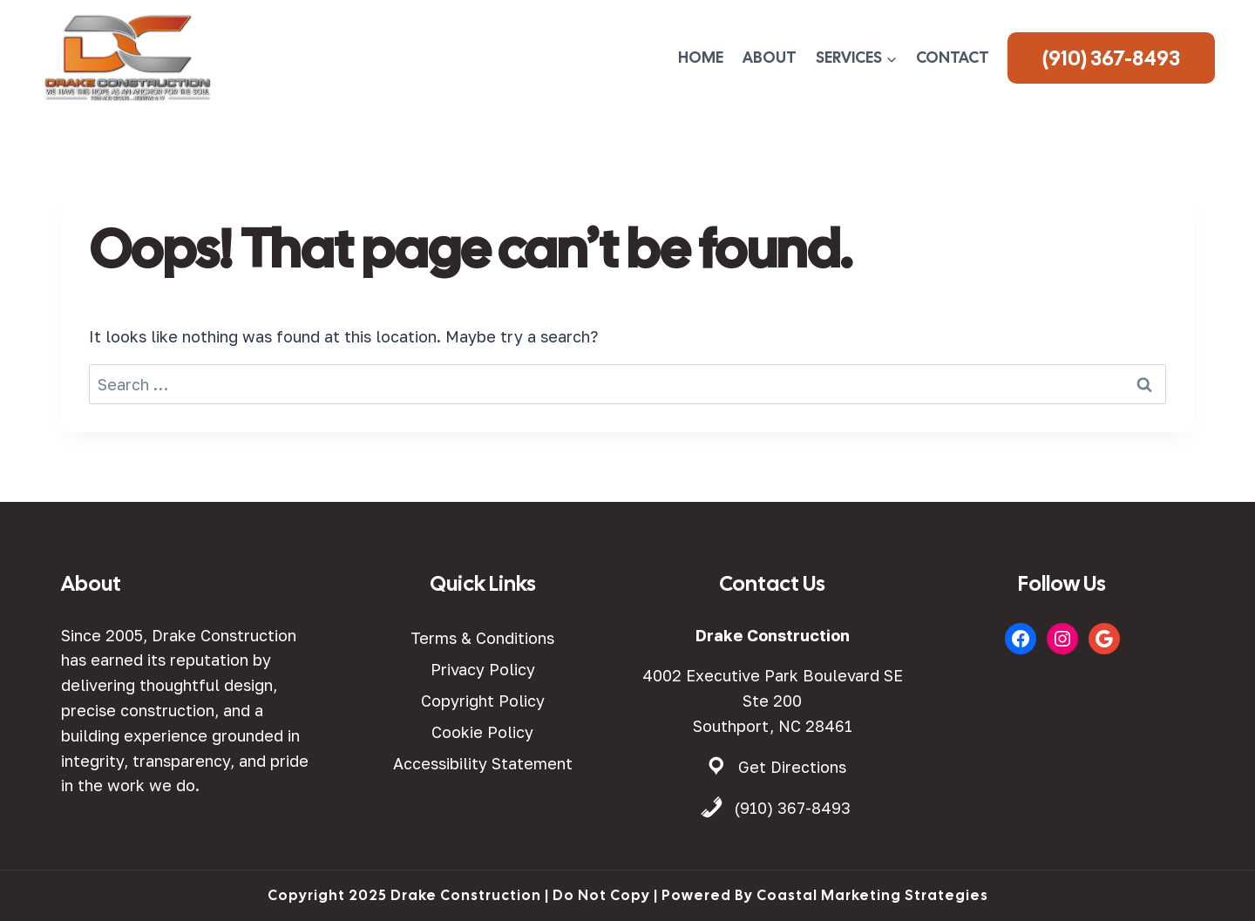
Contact (952, 57)
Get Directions (792, 766)
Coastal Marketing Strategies (872, 895)
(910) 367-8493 (1111, 57)
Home (700, 57)
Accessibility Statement (483, 763)
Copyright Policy (483, 700)
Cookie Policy (482, 732)
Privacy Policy (483, 669)
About (770, 57)
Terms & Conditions (482, 637)
